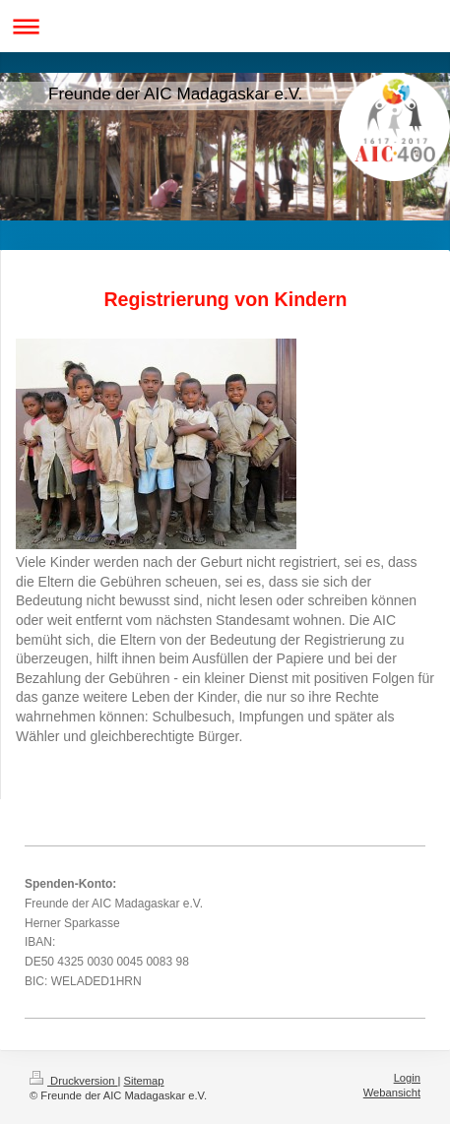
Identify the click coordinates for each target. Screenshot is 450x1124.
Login (407, 1078)
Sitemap (144, 1081)
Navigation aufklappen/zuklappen (225, 26)
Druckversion (74, 1081)
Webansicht (391, 1092)
